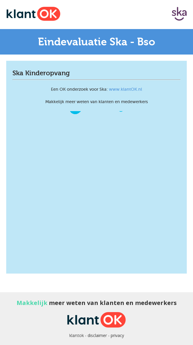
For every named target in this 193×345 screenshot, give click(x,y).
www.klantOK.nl (125, 89)
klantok (76, 335)
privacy (117, 335)
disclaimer (97, 335)
